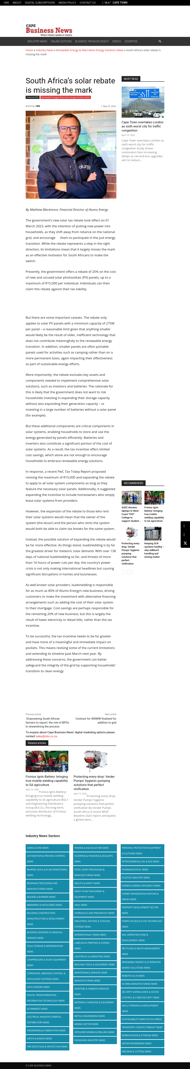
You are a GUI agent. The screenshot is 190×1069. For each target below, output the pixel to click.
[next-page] (130, 571)
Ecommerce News (37, 1008)
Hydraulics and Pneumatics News (94, 913)
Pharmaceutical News (135, 869)
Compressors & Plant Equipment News (46, 962)
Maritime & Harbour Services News (91, 991)
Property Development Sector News (140, 910)
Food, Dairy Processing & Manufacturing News (89, 872)
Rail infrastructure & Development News (135, 937)
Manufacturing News (87, 980)
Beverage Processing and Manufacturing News (42, 886)
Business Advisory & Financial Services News (45, 935)
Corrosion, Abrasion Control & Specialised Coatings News (46, 976)
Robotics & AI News (133, 975)
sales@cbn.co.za (46, 736)
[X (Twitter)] (185, 543)
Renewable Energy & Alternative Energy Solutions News (89, 50)
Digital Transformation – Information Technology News (46, 997)
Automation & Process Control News (46, 858)
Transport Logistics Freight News (142, 1027)
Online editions (61, 41)
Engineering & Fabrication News (46, 1030)
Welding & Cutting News (136, 1051)
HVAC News (80, 905)
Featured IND (33, 97)
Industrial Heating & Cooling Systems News (92, 923)
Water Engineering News (137, 1043)
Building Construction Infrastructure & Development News (45, 918)
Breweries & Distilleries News (44, 905)
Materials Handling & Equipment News (94, 1005)
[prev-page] (124, 571)
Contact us (88, 2)
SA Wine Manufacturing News (139, 983)
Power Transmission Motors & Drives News (140, 896)
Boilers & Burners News (41, 897)
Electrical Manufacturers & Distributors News (44, 1019)
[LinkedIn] (185, 526)
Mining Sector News (86, 1024)
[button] (159, 41)
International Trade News (90, 934)
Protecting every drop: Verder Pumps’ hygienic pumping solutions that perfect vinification (94, 783)
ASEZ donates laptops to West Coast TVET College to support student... (131, 514)
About (17, 2)
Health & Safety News (87, 883)
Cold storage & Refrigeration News (45, 948)
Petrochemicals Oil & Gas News (140, 861)
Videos (116, 41)
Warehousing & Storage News (140, 1035)
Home (29, 50)
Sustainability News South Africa (142, 1019)
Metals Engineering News (89, 1016)
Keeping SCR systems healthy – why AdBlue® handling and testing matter (154, 550)
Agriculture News (38, 847)
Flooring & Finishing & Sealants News (93, 858)
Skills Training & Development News (140, 1008)
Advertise (131, 41)
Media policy (67, 2)
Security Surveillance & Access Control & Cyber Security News (140, 994)
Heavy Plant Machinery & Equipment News (89, 894)
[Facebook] (185, 534)
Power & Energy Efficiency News (141, 885)
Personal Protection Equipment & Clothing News (141, 850)
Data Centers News (38, 987)
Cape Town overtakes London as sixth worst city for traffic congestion (142, 126)
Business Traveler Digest (92, 41)
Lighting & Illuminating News (92, 956)
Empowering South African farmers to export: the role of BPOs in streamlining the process (47, 722)
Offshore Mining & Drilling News (94, 1032)
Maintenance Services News (90, 972)
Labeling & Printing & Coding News (91, 945)
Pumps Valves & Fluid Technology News (142, 923)
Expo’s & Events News (39, 1038)
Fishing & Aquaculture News (91, 847)
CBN (6, 2)
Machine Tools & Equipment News (94, 964)
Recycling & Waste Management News (141, 951)
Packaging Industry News (89, 1040)
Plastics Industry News (136, 877)
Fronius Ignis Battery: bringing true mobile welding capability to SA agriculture (47, 781)
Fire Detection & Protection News (47, 1046)
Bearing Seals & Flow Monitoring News (47, 872)
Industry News (37, 41)
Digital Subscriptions (40, 2)
